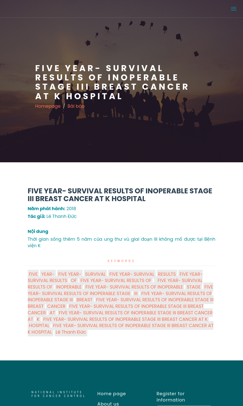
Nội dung (38, 231)
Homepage (48, 106)
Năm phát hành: (46, 208)
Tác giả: (36, 216)
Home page (110, 393)
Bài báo (76, 106)
